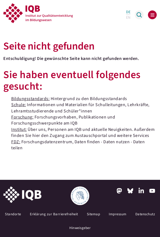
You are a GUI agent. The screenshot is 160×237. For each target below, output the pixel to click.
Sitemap (93, 214)
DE (128, 12)
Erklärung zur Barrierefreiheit (54, 214)
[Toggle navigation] (152, 14)
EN (128, 18)
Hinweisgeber (80, 227)
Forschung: (22, 117)
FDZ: (15, 142)
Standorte (13, 214)
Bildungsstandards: (30, 99)
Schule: (18, 105)
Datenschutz (145, 214)
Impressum (118, 214)
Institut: (19, 129)
